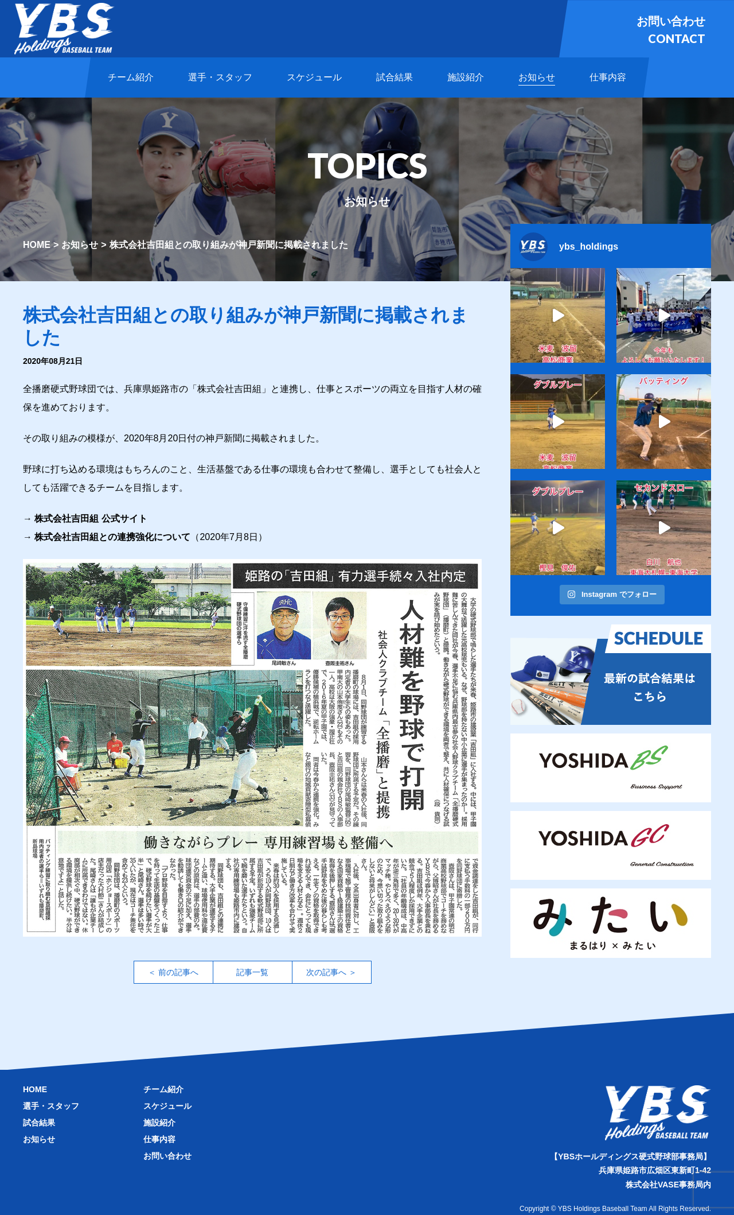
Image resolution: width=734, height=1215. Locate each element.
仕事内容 (159, 1139)
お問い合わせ (167, 1156)
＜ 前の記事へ (173, 972)
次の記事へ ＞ (331, 972)
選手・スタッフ (51, 1106)
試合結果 (39, 1123)
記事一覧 (252, 972)
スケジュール (167, 1106)
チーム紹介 (163, 1089)
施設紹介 (159, 1123)
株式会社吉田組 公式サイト (90, 518)
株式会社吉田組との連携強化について (112, 537)
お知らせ (79, 245)
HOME (36, 245)
